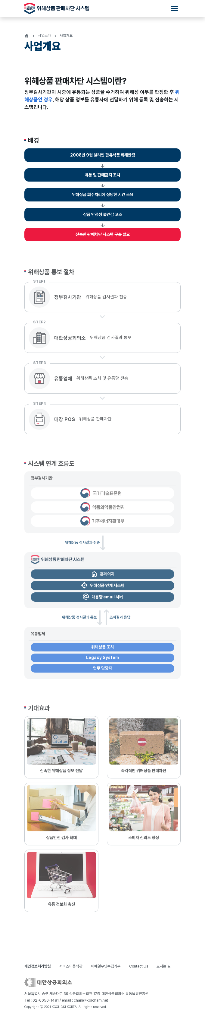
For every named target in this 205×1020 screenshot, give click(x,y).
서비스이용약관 (70, 966)
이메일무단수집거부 (106, 966)
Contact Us (138, 966)
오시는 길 (164, 966)
